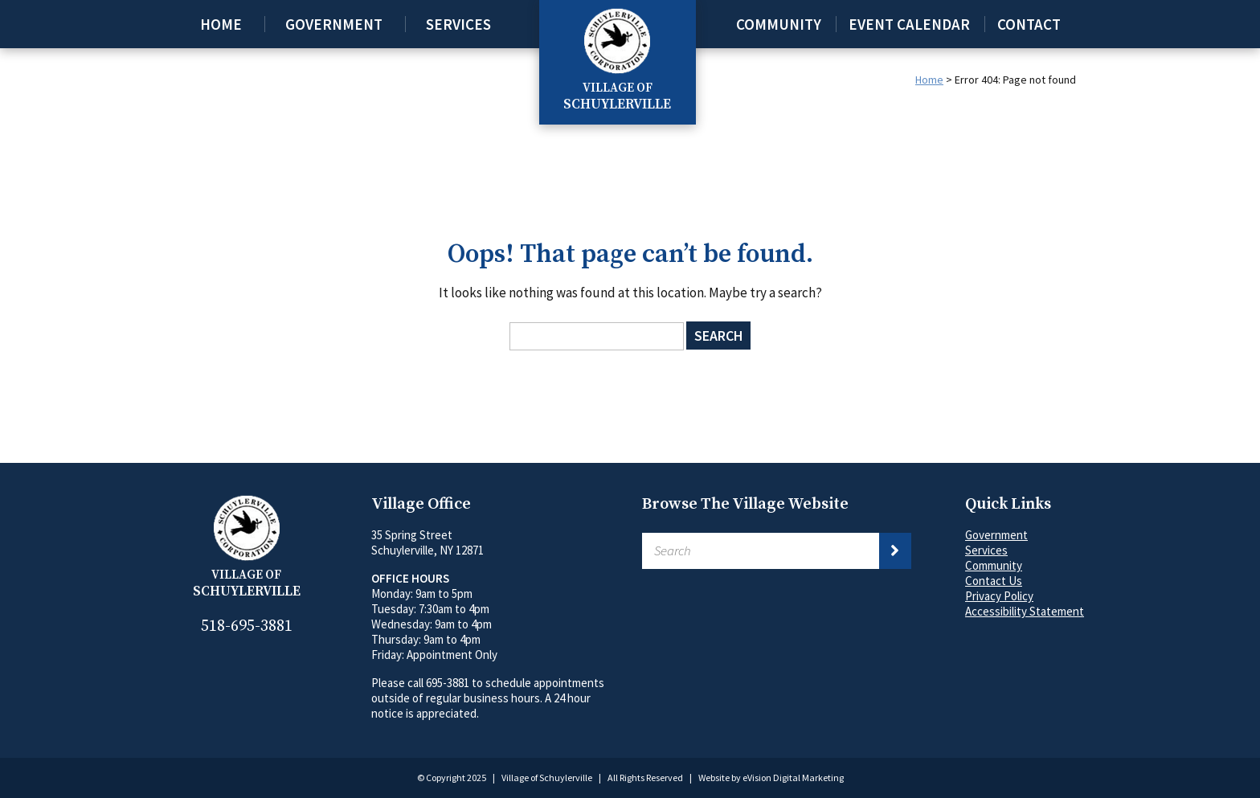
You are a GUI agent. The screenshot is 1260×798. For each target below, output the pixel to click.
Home (221, 24)
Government (333, 24)
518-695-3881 (246, 626)
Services (458, 24)
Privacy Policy (999, 596)
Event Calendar (909, 24)
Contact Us (993, 580)
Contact (1029, 24)
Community (778, 24)
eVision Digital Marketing (793, 777)
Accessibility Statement (1024, 611)
